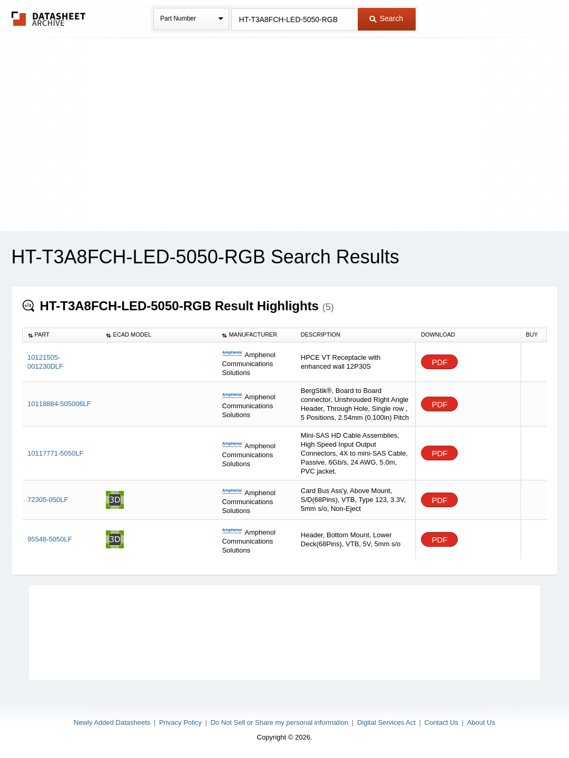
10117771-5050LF (55, 453)
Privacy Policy (180, 722)
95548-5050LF (49, 539)
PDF (439, 362)
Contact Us (441, 722)
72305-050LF (47, 500)
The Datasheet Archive (49, 19)
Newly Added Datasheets (112, 722)
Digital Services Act (386, 722)
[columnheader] (61, 335)
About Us (481, 722)
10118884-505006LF (59, 404)
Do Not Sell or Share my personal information (279, 722)
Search (386, 18)
